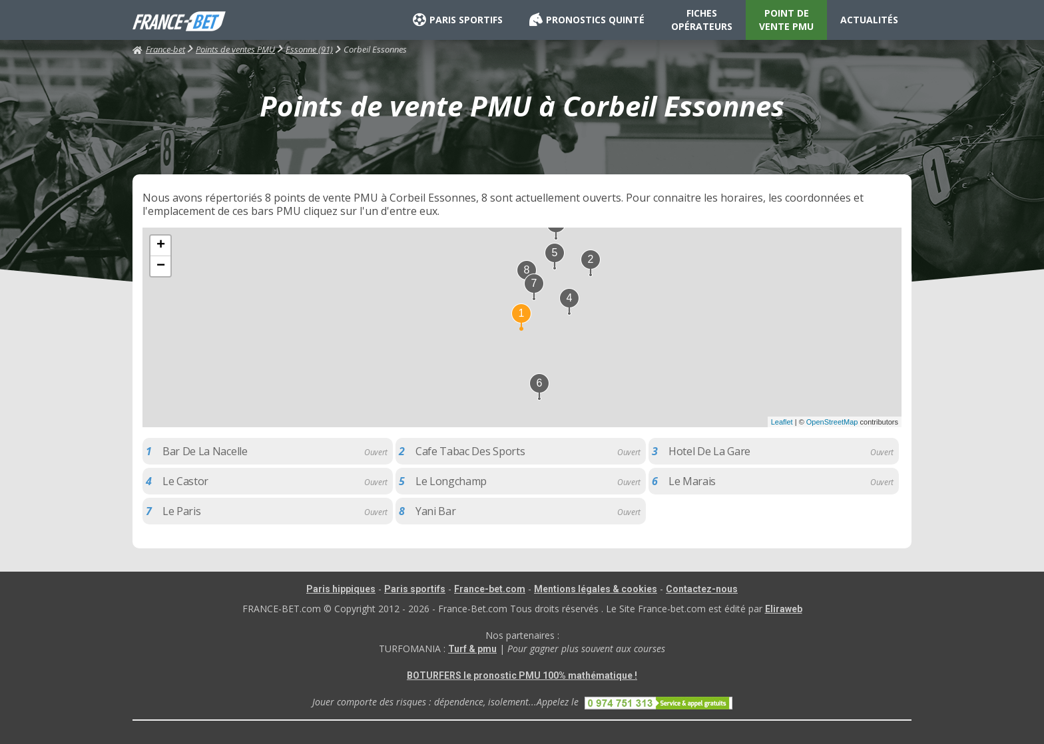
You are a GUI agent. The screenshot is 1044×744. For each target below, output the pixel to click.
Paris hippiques (341, 589)
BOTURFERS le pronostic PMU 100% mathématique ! (522, 675)
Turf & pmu (472, 649)
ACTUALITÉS (869, 19)
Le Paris (181, 511)
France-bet (158, 49)
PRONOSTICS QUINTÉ (587, 20)
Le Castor (185, 481)
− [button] (160, 266)
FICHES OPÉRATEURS (701, 20)
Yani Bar (435, 511)
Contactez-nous (702, 589)
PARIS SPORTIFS (458, 20)
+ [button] (160, 246)
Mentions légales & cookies (595, 589)
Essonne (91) (309, 49)
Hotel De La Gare (709, 451)
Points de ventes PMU (235, 49)
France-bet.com (489, 589)
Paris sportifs (414, 589)
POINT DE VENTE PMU (786, 20)
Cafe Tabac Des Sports (470, 451)
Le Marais (692, 481)
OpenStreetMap (832, 422)
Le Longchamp (451, 481)
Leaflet (782, 422)
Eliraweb (783, 609)
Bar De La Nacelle (205, 451)
